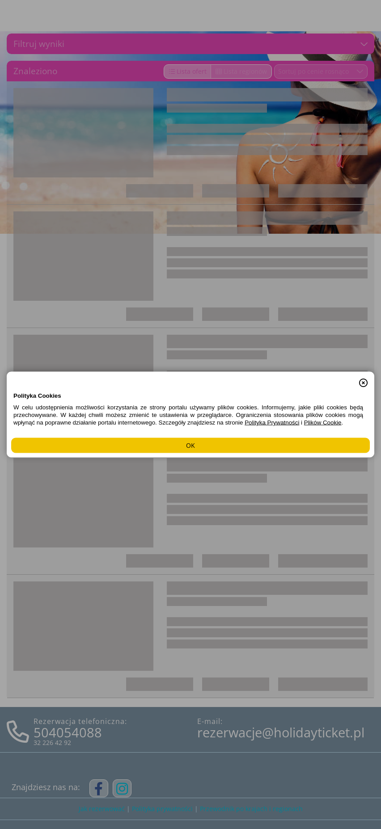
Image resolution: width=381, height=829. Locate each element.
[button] (363, 378)
